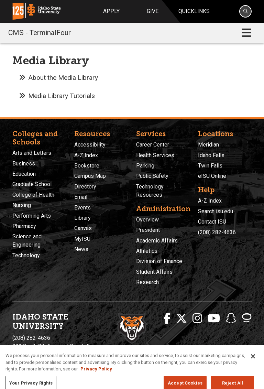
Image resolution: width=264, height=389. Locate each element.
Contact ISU (212, 221)
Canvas (83, 228)
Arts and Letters (31, 153)
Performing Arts (31, 216)
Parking (145, 165)
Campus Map (90, 176)
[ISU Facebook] (167, 318)
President (148, 230)
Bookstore (86, 165)
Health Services (155, 155)
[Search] (245, 11)
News (81, 249)
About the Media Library (63, 78)
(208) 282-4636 (217, 232)
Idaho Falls (211, 155)
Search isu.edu (215, 211)
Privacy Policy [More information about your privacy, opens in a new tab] (96, 379)
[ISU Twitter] (181, 318)
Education (24, 174)
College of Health (33, 195)
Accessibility (90, 144)
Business (23, 163)
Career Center (152, 144)
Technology (26, 255)
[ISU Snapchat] (231, 318)
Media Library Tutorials (61, 96)
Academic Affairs (157, 240)
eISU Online (212, 176)
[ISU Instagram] (197, 318)
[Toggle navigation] (246, 33)
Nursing (21, 205)
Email (80, 197)
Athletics (146, 251)
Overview (147, 219)
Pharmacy (24, 226)
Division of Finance (159, 261)
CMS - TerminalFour (39, 33)
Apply (111, 11)
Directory (85, 186)
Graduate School (32, 184)
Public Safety (152, 176)
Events (82, 207)
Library (82, 218)
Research (147, 282)
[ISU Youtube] (214, 318)
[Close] (253, 366)
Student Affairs (154, 272)
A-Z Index (86, 155)
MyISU (82, 239)
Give (152, 11)
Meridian (208, 144)
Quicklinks (194, 11)
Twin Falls (210, 165)
